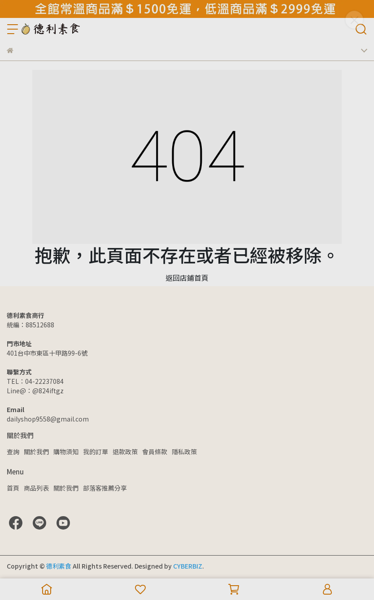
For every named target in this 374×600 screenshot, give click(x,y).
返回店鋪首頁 (187, 277)
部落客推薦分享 (105, 487)
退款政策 (125, 451)
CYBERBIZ (187, 565)
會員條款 (154, 451)
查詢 (13, 451)
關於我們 (36, 451)
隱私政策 (184, 451)
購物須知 (65, 451)
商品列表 (36, 487)
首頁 (13, 487)
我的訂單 (95, 451)
